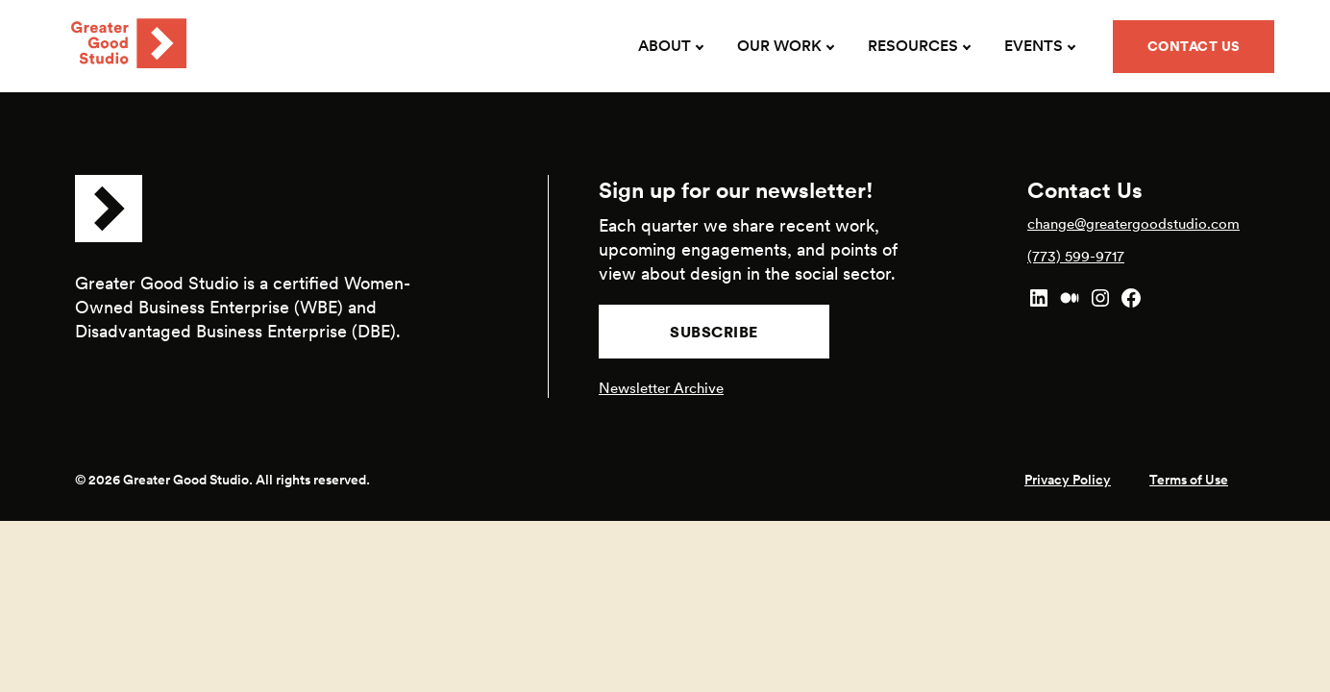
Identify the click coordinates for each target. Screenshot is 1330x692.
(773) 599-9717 (1075, 256)
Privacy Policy (1067, 479)
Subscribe (714, 331)
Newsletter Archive (661, 388)
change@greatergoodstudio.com (1133, 223)
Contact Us (1194, 46)
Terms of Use (1188, 479)
